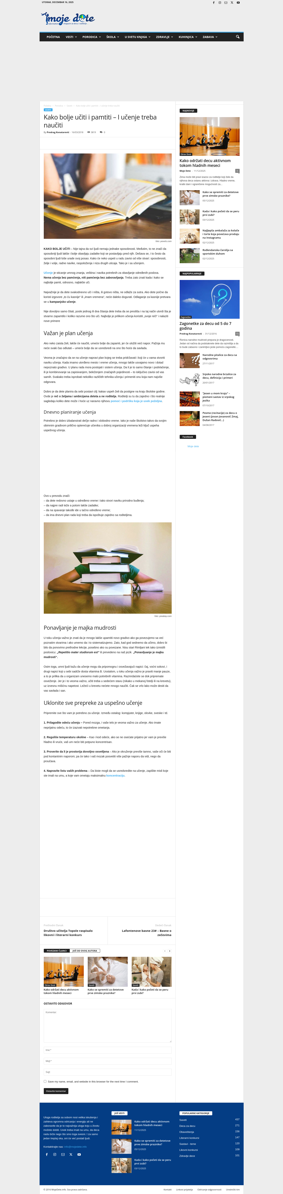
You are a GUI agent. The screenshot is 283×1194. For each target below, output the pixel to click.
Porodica (92, 37)
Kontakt (168, 1189)
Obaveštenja (186, 1131)
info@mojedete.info (75, 1146)
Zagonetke (186, 317)
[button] (237, 37)
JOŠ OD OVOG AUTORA (85, 950)
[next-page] (170, 951)
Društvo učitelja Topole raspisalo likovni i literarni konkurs (68, 933)
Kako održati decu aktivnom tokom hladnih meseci (61, 991)
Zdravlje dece (187, 1155)
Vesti (71, 37)
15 (237, 333)
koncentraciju (115, 775)
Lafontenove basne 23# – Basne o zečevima (146, 933)
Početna (53, 37)
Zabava (210, 37)
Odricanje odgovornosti (209, 1189)
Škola (113, 37)
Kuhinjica (188, 37)
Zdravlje (164, 37)
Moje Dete (185, 170)
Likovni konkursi (188, 1149)
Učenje (48, 272)
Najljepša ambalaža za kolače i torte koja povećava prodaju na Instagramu (221, 234)
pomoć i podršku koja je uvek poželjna (136, 401)
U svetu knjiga (137, 37)
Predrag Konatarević (58, 132)
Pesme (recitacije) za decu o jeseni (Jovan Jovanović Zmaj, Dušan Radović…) (221, 416)
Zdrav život (50, 985)
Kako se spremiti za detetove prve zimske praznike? (106, 991)
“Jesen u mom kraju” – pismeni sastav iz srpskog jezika (218, 396)
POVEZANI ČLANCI (57, 950)
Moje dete (193, 446)
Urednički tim (233, 1189)
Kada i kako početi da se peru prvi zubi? (150, 991)
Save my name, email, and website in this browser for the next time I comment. (93, 1081)
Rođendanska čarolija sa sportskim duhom (218, 251)
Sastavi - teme (187, 1143)
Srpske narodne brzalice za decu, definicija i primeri (219, 375)
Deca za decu (187, 1125)
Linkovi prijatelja (184, 1189)
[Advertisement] (142, 71)
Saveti (69, 105)
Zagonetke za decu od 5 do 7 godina (205, 326)
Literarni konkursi (189, 1137)
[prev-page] (165, 951)
